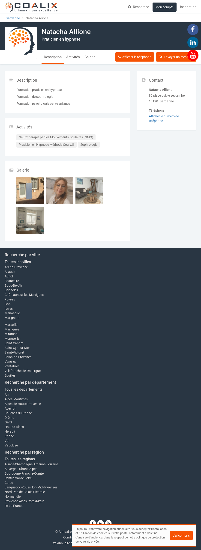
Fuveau (10, 299)
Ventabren (12, 366)
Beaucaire (12, 281)
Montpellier (13, 338)
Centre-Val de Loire (18, 478)
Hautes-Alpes (14, 427)
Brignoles (11, 290)
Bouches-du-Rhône (18, 413)
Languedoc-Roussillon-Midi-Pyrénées (31, 487)
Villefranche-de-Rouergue (23, 371)
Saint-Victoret (14, 352)
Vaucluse (11, 445)
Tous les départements (23, 389)
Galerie (89, 57)
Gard (8, 422)
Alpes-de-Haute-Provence (23, 404)
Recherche (138, 7)
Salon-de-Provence (18, 357)
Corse (9, 483)
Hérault (10, 431)
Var (7, 441)
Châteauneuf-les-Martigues (24, 295)
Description (53, 57)
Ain (7, 394)
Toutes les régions (20, 459)
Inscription (188, 7)
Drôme (9, 417)
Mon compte (165, 7)
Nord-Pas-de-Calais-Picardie (25, 492)
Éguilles (10, 375)
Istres (9, 308)
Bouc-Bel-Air (13, 285)
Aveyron (10, 408)
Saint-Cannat (14, 343)
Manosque (12, 313)
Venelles (10, 361)
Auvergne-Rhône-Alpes (21, 469)
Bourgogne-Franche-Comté (24, 473)
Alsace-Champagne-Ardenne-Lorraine (31, 464)
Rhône (9, 436)
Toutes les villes (18, 262)
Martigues (12, 329)
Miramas (11, 334)
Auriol (9, 276)
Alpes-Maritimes (16, 399)
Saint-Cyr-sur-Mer (17, 348)
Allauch (10, 272)
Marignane (12, 318)
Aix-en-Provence (16, 267)
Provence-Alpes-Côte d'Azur (24, 501)
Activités (73, 57)
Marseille (11, 325)
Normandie (13, 496)
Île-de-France (14, 506)
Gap (8, 304)
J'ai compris (181, 535)
